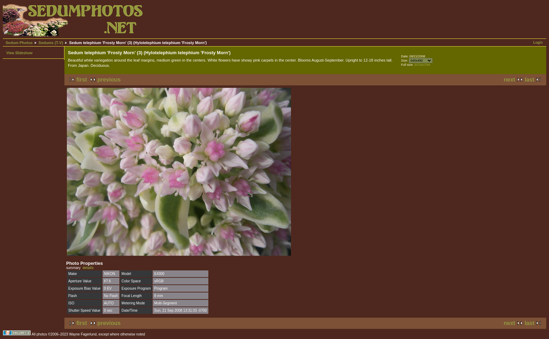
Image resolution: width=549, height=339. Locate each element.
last (529, 80)
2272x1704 (422, 64)
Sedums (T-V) (51, 43)
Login (538, 42)
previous (109, 80)
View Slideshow (19, 53)
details (88, 268)
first (81, 80)
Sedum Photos (19, 43)
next (509, 80)
